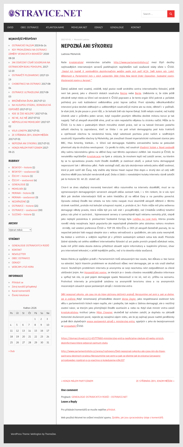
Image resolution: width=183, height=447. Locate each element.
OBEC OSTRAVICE (30, 27)
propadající (70, 326)
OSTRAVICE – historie (23, 205)
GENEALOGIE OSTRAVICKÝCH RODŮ (30, 245)
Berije (138, 93)
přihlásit (111, 409)
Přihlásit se (17, 282)
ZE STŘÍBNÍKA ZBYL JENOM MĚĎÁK (154, 380)
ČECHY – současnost (23, 180)
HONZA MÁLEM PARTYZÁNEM (78, 380)
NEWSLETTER (19, 254)
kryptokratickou (69, 312)
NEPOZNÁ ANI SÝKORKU (24, 143)
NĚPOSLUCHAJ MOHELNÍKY (26, 121)
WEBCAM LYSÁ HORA (23, 266)
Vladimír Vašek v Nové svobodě (157, 147)
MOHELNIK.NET (79, 27)
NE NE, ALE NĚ (19, 117)
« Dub (12, 351)
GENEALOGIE (117, 27)
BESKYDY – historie (22, 167)
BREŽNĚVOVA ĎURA (22, 100)
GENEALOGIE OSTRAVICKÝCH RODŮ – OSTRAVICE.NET (99, 396)
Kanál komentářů (21, 290)
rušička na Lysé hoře (145, 219)
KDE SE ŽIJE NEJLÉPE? (23, 113)
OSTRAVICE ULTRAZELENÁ (25, 92)
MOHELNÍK (17, 188)
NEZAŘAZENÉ (19, 201)
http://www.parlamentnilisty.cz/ (131, 62)
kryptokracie (94, 156)
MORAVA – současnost (23, 197)
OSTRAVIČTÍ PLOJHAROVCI (25, 75)
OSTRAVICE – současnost (25, 210)
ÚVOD (10, 27)
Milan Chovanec (105, 312)
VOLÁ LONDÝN (19, 130)
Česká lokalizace (20, 295)
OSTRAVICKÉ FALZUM (23, 45)
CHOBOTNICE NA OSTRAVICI (26, 83)
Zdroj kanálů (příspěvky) (24, 286)
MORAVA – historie (21, 192)
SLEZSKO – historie (21, 214)
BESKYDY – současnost (24, 171)
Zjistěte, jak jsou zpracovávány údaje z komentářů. (137, 417)
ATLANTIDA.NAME (55, 27)
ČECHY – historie (21, 175)
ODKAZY (99, 27)
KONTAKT (136, 27)
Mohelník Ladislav (81, 39)
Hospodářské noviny (95, 272)
